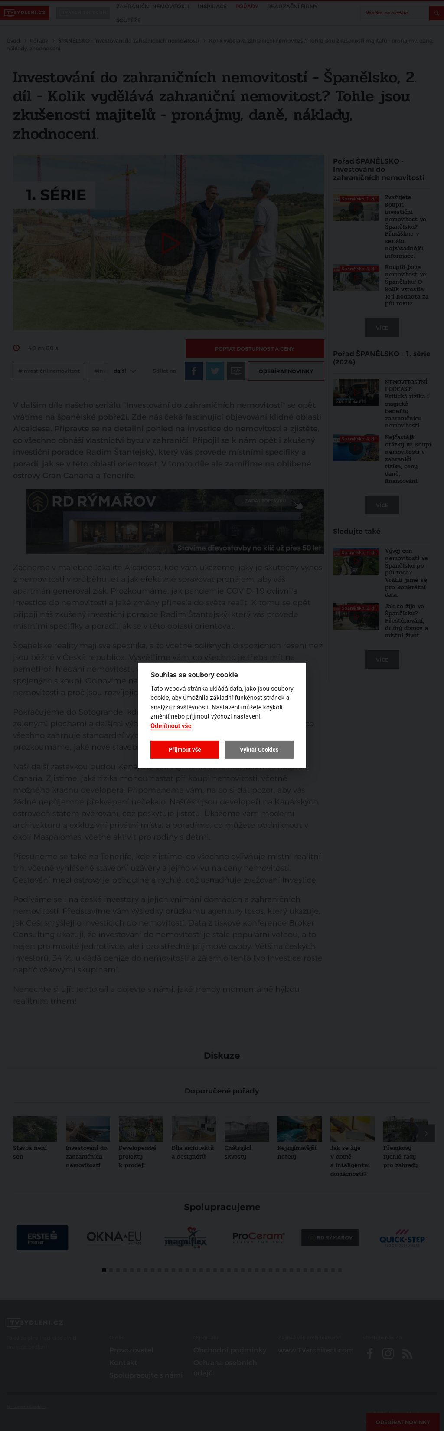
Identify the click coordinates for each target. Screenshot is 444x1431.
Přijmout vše (185, 749)
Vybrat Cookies (259, 749)
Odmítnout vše (170, 726)
